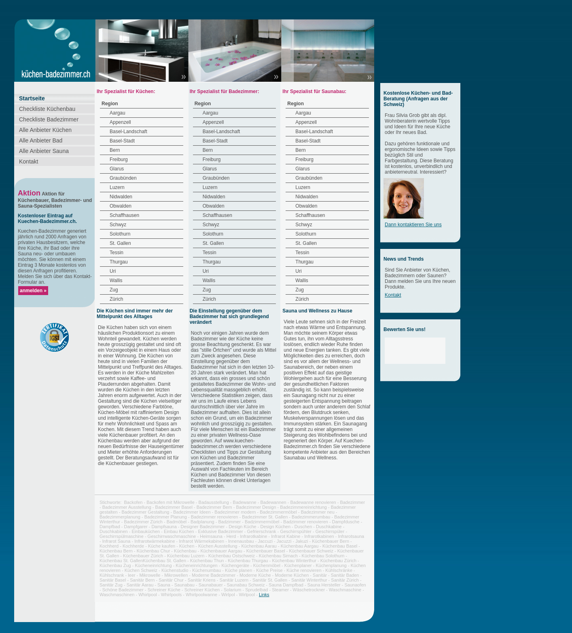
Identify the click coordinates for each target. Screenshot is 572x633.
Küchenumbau (206, 570)
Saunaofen (355, 584)
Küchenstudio (175, 570)
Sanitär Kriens (202, 580)
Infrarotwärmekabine (154, 541)
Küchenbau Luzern (185, 555)
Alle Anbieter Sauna (44, 151)
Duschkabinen (114, 531)
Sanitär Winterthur (309, 580)
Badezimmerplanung (120, 516)
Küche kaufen (161, 546)
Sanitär (320, 575)
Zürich (116, 299)
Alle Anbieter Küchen (45, 130)
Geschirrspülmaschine (122, 536)
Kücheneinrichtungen (196, 565)
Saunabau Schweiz (246, 584)
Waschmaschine (345, 589)
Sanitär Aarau (140, 584)
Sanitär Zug (111, 584)
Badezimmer (352, 502)
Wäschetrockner (309, 589)
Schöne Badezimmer (123, 589)
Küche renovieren (303, 570)
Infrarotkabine (253, 536)
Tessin (116, 252)
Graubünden (123, 178)
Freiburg (119, 159)
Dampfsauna (163, 526)
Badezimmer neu (318, 512)
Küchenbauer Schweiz (311, 550)
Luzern (117, 187)
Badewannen (273, 502)
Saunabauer (211, 584)
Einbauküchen (146, 531)
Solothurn (120, 234)
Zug (114, 290)
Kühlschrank (112, 575)
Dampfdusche (346, 521)
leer (131, 575)
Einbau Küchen (179, 531)
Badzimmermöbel (262, 521)
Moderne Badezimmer (213, 575)
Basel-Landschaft (128, 131)
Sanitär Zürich (344, 580)
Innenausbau (241, 541)
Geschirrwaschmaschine (172, 536)
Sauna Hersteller (324, 584)
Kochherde (133, 546)
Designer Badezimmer (203, 526)
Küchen (186, 546)
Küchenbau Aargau (300, 546)
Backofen (133, 502)
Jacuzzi (284, 541)
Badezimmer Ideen (191, 512)
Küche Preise (269, 570)
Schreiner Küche (164, 589)
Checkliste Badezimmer (48, 119)
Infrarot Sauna (116, 541)
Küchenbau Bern (116, 550)
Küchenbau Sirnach (278, 555)
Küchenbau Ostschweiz (231, 555)
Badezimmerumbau (311, 516)
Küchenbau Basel (339, 546)
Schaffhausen (124, 215)
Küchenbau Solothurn (323, 555)
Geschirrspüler (330, 531)
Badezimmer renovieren (214, 516)
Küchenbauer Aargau (221, 550)
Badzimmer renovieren (305, 521)
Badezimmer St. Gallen (265, 516)
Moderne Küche (255, 575)
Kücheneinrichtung (153, 565)
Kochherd (109, 546)
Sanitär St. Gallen (269, 580)
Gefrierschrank (261, 531)
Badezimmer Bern (214, 507)
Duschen (303, 526)
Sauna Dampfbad (286, 584)
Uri (113, 271)
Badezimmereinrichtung (303, 507)
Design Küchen (275, 526)
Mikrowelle (149, 575)
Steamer (280, 589)
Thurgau (119, 262)
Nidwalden (121, 197)
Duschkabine (329, 526)
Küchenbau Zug (115, 565)
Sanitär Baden (345, 575)
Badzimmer (229, 521)
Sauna (163, 584)
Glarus (117, 169)
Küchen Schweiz (141, 570)
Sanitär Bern (142, 580)
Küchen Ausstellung (217, 546)
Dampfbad (110, 526)
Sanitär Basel (113, 580)
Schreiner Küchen (202, 589)
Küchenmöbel (266, 565)
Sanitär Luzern (234, 580)
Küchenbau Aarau (258, 546)
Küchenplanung (331, 565)
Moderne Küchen (292, 575)
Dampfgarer (136, 526)
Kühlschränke (338, 570)
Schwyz (118, 224)
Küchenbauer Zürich (143, 555)
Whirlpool (147, 594)
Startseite (32, 98)
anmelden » (33, 290)
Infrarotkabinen (319, 536)
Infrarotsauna (351, 536)
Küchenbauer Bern (330, 541)
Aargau (117, 113)
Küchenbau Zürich (338, 560)
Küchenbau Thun (207, 560)
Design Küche (242, 526)
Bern (115, 150)
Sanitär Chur (171, 580)
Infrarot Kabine (285, 536)
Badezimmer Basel (174, 507)
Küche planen (238, 570)
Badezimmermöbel (278, 512)
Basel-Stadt (122, 141)
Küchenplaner (298, 565)
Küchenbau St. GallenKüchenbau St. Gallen (143, 560)
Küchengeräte (236, 565)
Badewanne (244, 502)
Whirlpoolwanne (201, 594)
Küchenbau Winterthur (294, 560)
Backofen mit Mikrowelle (170, 502)
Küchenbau (185, 550)
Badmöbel (177, 521)
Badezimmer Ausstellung (126, 507)
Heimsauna (211, 536)
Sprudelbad (256, 589)
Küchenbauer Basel (265, 550)
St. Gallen (120, 243)
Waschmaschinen (117, 594)
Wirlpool (247, 594)
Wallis (116, 280)
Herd (231, 536)
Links (264, 594)
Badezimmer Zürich (143, 521)
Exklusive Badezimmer (220, 531)
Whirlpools (171, 594)
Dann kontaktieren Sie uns (413, 224)
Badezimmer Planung (165, 516)
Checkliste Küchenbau (47, 109)
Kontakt (28, 161)
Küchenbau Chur (153, 550)
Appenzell (120, 122)
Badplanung (202, 521)
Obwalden (120, 206)
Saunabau (184, 584)
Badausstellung (214, 502)
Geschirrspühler (295, 531)
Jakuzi (301, 541)
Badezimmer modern (235, 512)
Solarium (232, 589)
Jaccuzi (265, 541)
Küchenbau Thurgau (248, 560)
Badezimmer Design (256, 507)
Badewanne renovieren (313, 502)
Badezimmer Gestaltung (145, 512)
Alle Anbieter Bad (40, 140)
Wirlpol (228, 594)
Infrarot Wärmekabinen (201, 541)
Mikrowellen (176, 575)
